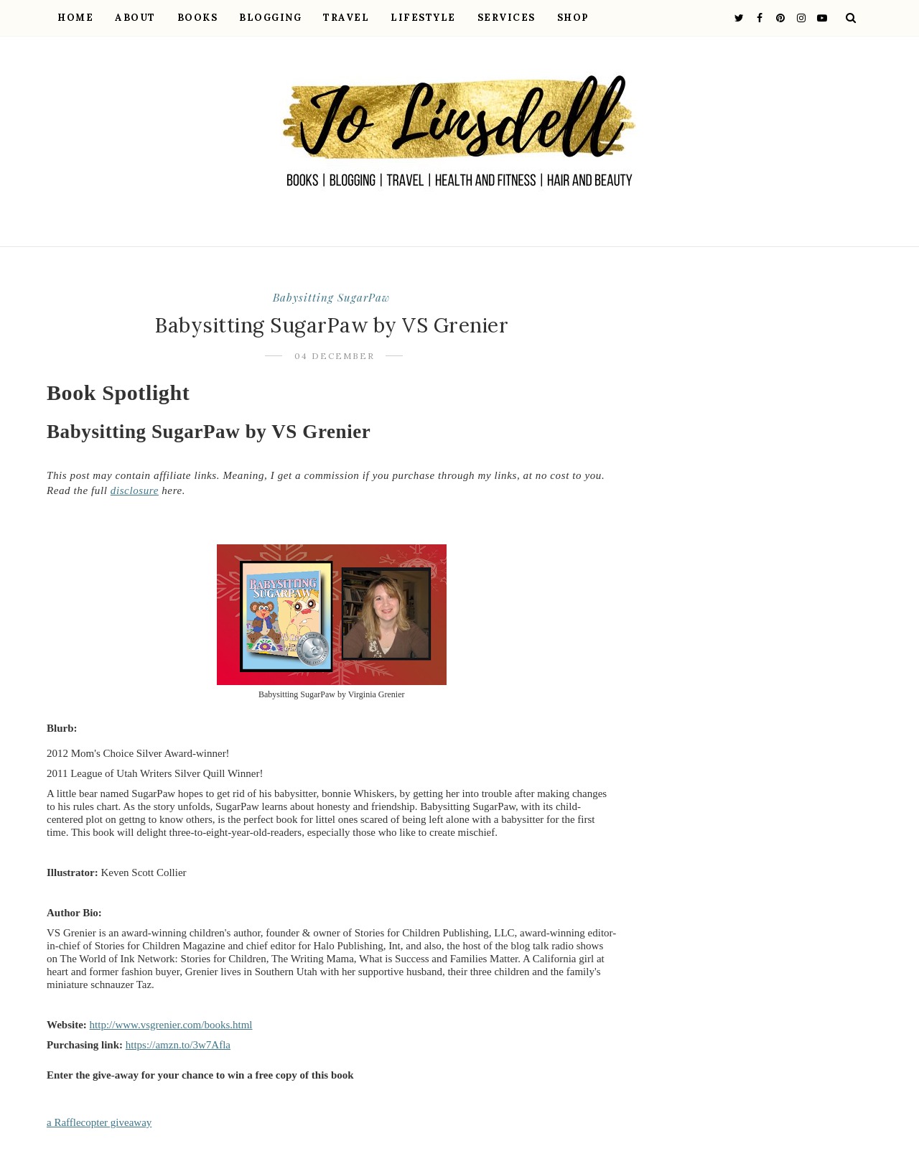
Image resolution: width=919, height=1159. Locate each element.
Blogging (270, 17)
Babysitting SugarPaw (331, 297)
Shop (573, 17)
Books (197, 17)
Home (75, 17)
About (135, 17)
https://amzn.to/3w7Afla (178, 1045)
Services (506, 17)
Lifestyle (423, 17)
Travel (346, 17)
